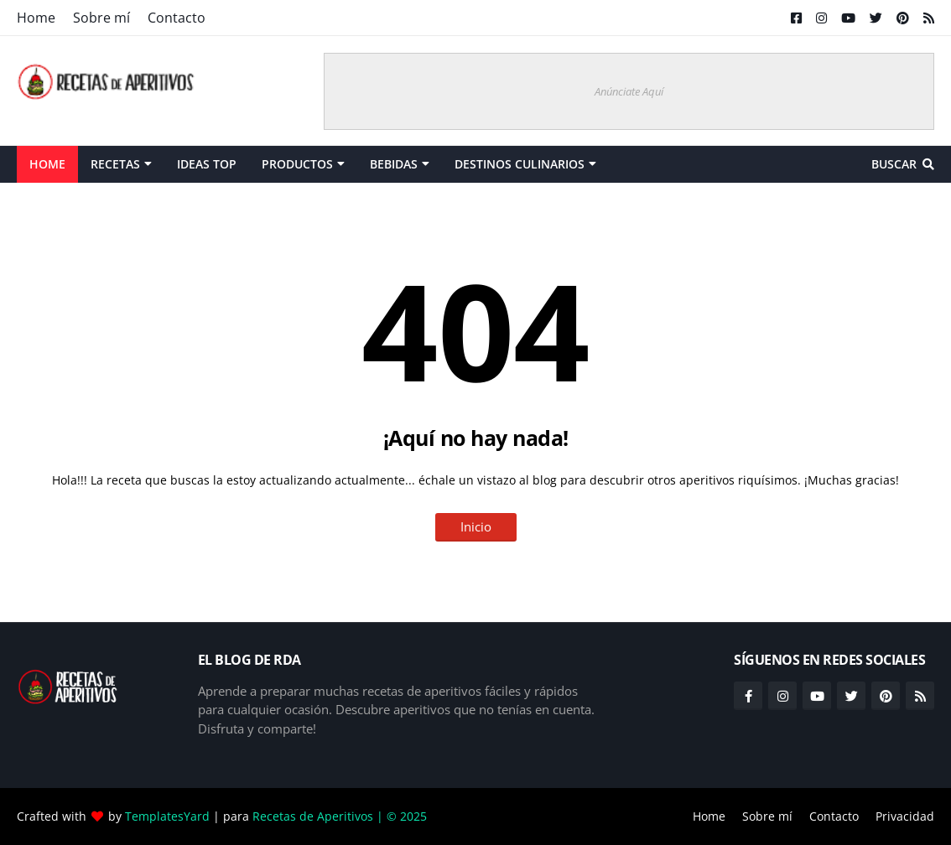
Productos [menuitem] (297, 164)
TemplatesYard (167, 816)
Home (36, 17)
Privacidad (905, 816)
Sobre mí (101, 17)
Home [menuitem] (47, 164)
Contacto (176, 17)
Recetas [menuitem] (115, 164)
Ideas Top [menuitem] (206, 164)
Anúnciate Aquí (629, 91)
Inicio (475, 526)
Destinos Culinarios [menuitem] (520, 164)
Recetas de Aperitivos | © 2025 (339, 816)
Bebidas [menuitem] (394, 164)
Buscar (894, 164)
